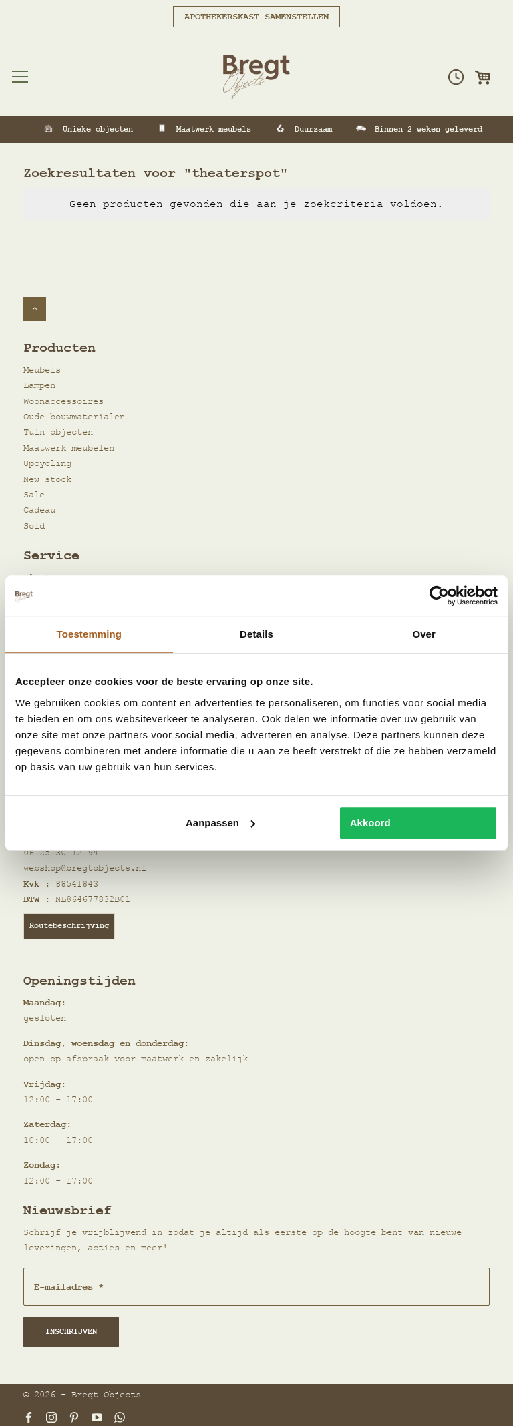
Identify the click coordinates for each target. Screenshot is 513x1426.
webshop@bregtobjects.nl (84, 868)
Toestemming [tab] (89, 634)
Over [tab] (424, 634)
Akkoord (370, 822)
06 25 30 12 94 (60, 852)
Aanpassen (220, 822)
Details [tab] (256, 634)
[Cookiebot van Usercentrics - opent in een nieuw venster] (439, 595)
